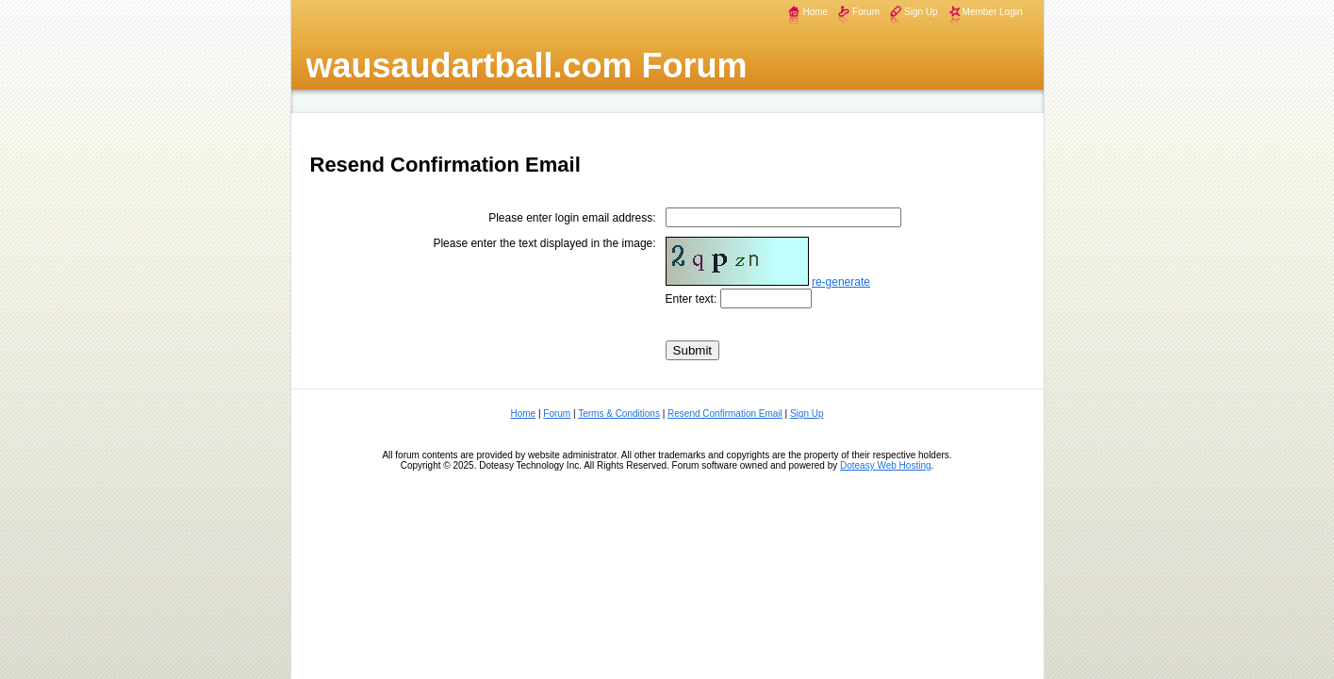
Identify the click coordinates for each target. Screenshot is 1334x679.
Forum (866, 12)
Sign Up (921, 12)
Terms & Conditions (619, 413)
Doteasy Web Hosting (885, 465)
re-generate (841, 282)
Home (815, 12)
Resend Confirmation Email (724, 413)
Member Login (993, 12)
